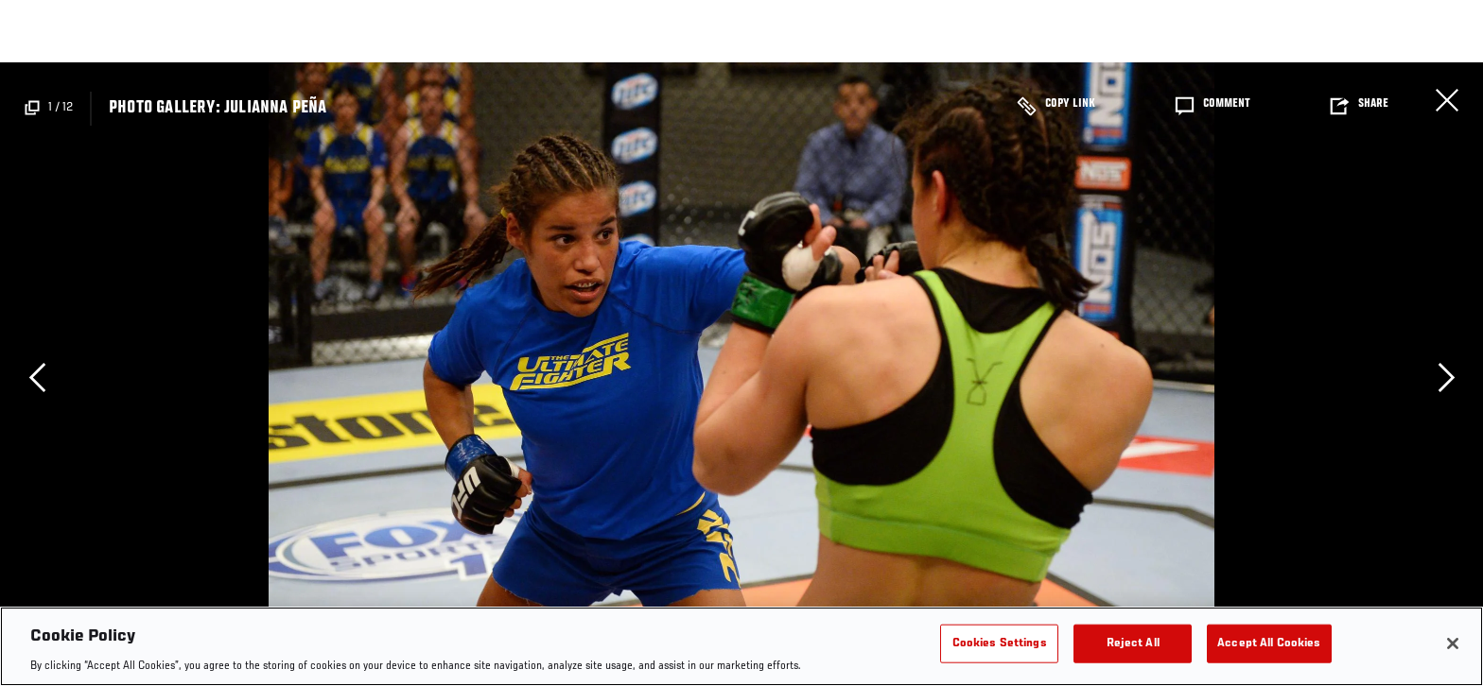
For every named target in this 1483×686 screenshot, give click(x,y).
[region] (741, 646)
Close (1447, 100)
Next (1446, 377)
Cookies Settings (999, 643)
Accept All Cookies (1268, 643)
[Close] (1453, 643)
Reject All (1133, 643)
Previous (36, 377)
